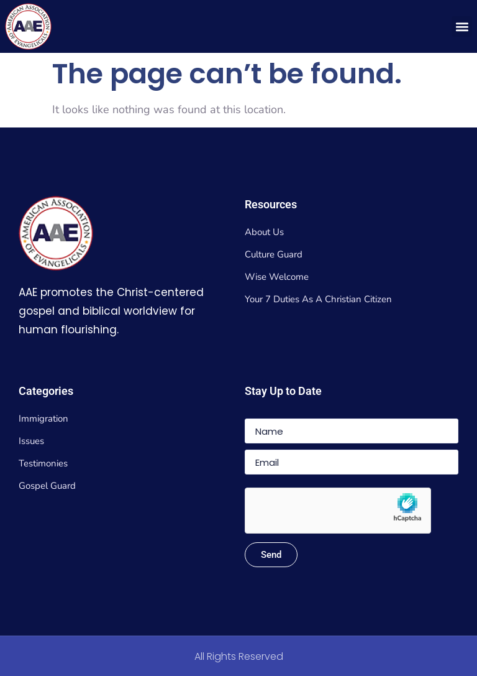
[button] (462, 26)
